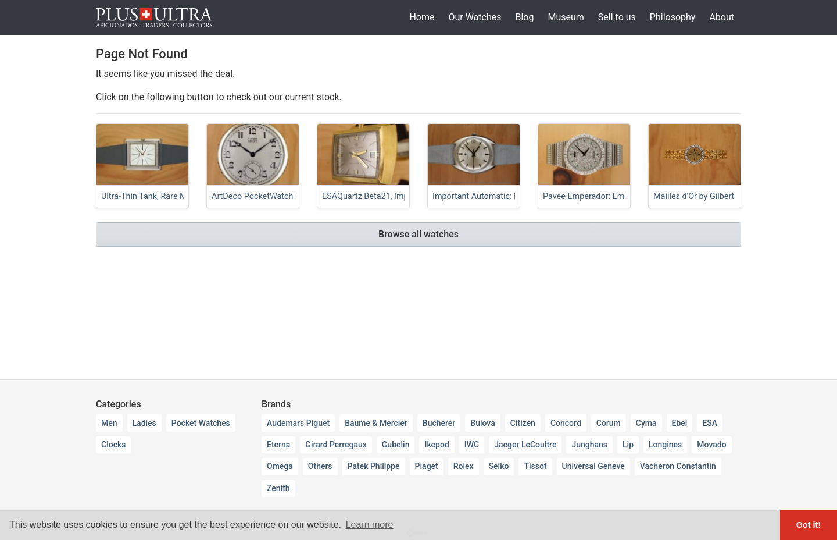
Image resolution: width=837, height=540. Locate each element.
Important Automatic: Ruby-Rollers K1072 (509, 196)
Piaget (426, 466)
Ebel (680, 423)
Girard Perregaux (335, 444)
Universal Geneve (593, 466)
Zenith (278, 488)
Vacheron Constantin (678, 466)
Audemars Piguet (298, 423)
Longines (665, 444)
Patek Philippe (374, 466)
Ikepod (436, 444)
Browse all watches (418, 234)
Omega (280, 466)
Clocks (113, 444)
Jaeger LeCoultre (525, 444)
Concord (565, 423)
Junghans (589, 444)
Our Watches (474, 17)
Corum (608, 423)
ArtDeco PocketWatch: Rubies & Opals (282, 196)
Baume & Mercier (376, 423)
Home (421, 17)
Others (320, 466)
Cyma (646, 423)
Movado (711, 444)
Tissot (535, 466)
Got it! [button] (808, 525)
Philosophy (673, 17)
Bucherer (439, 423)
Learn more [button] (370, 525)
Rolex (463, 466)
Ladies (144, 423)
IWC (471, 444)
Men (109, 423)
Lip (628, 444)
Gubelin (396, 444)
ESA (709, 423)
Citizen (522, 423)
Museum (566, 17)
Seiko (499, 466)
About (721, 17)
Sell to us (617, 17)
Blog (524, 17)
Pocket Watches (200, 423)
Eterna (278, 444)
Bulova (482, 423)
